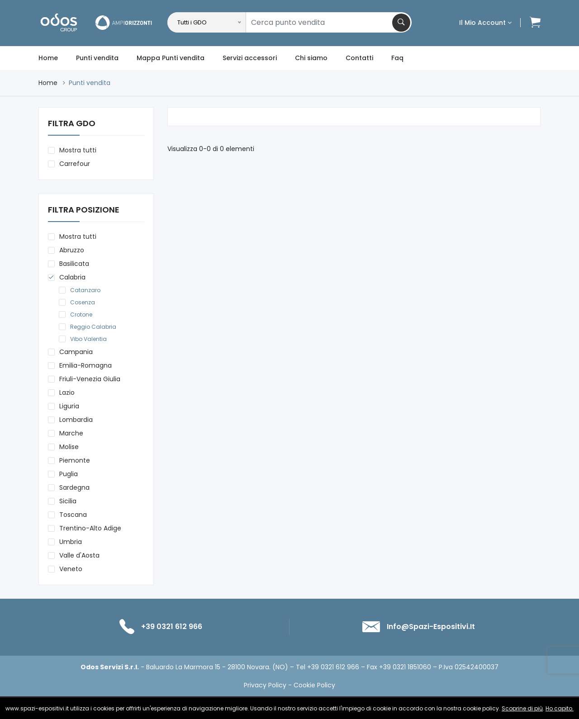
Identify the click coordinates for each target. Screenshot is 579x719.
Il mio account (485, 22)
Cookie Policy (314, 685)
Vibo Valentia (88, 339)
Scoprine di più (522, 708)
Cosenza (82, 302)
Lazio (67, 392)
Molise (69, 446)
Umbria (70, 541)
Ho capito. (560, 708)
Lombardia (76, 419)
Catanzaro (85, 290)
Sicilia (67, 501)
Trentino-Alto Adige (90, 528)
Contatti (359, 57)
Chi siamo (311, 57)
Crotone (81, 314)
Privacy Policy (265, 685)
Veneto (70, 568)
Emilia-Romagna (85, 365)
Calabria (72, 277)
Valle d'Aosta (79, 555)
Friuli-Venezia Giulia (89, 378)
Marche (71, 433)
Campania (76, 351)
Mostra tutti (77, 150)
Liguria (69, 406)
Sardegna (74, 487)
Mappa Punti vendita (170, 57)
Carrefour (74, 163)
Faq (397, 57)
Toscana (73, 514)
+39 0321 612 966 (171, 626)
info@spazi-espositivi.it (431, 626)
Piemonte (74, 460)
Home (48, 57)
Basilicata (74, 263)
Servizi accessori (250, 57)
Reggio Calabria (93, 327)
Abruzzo (71, 250)
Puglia (68, 473)
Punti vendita (97, 57)
